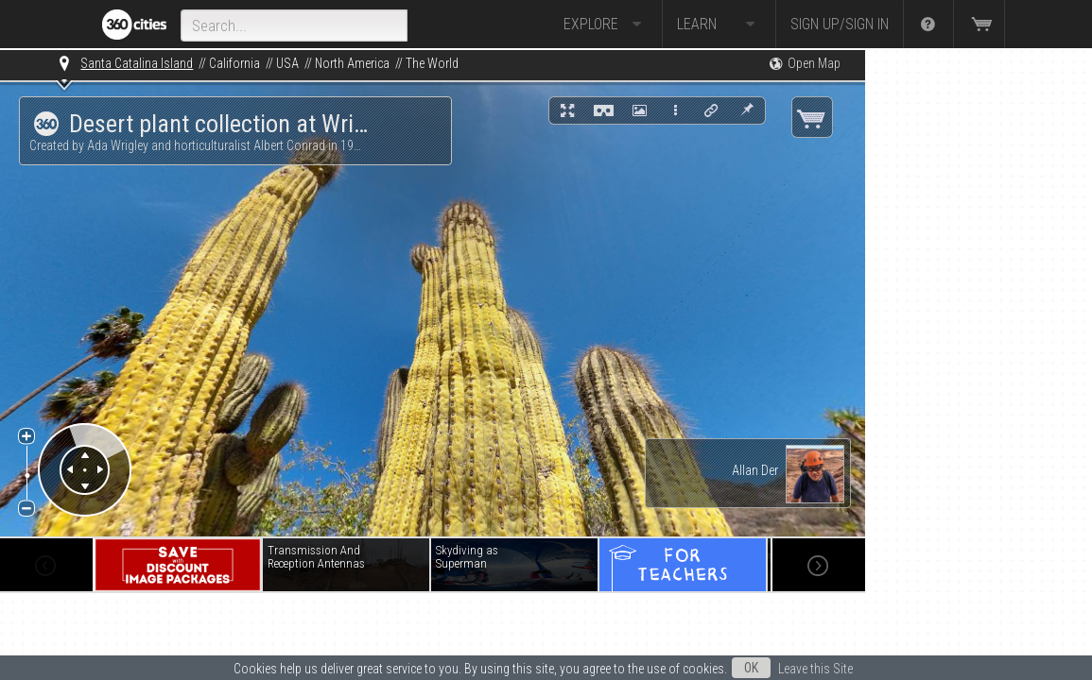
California (234, 63)
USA (287, 63)
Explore (605, 24)
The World (432, 63)
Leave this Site (815, 668)
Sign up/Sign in (839, 24)
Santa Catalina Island (136, 63)
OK (751, 667)
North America (352, 63)
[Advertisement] (959, 332)
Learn (719, 24)
